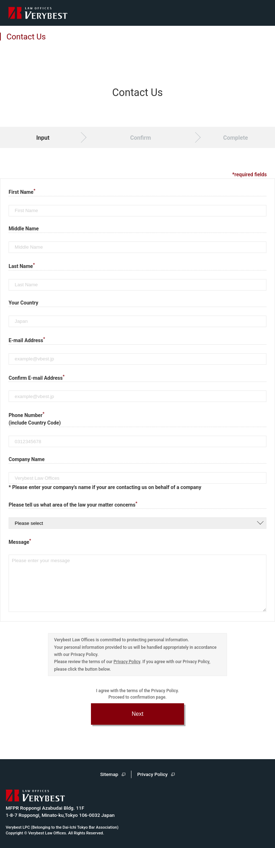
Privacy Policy (127, 661)
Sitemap (109, 774)
